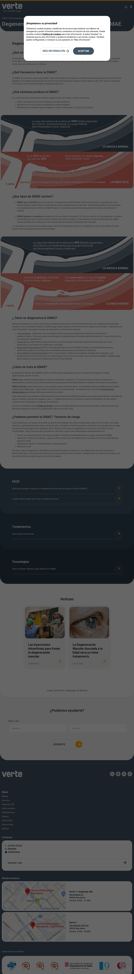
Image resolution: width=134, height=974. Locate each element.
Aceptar (83, 51)
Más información (56, 51)
